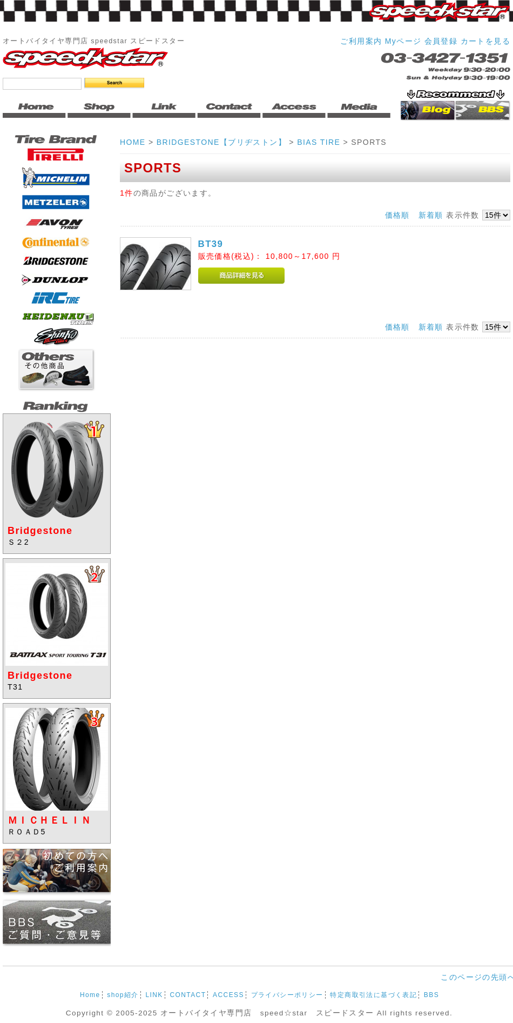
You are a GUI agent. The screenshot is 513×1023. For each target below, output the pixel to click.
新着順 (430, 215)
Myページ (403, 41)
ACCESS (228, 995)
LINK (154, 995)
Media (359, 109)
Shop (100, 109)
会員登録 (441, 41)
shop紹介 (122, 995)
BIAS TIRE (318, 142)
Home (35, 109)
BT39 (211, 244)
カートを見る (485, 41)
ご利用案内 (361, 41)
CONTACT (188, 995)
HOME (133, 142)
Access (294, 109)
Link (164, 109)
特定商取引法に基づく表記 (373, 995)
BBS (431, 995)
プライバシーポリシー (287, 995)
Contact (229, 109)
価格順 (397, 215)
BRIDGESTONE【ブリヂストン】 (221, 142)
